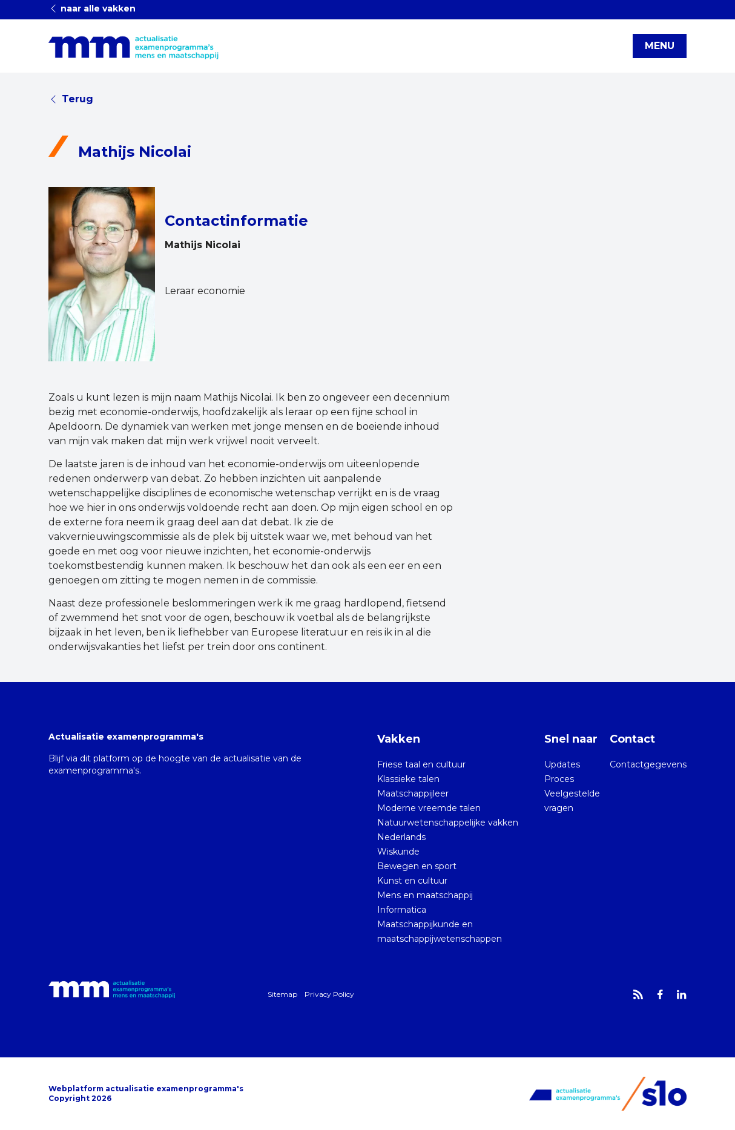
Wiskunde (398, 851)
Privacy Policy (329, 994)
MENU (659, 45)
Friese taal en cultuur (421, 764)
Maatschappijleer (413, 793)
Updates (562, 764)
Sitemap (282, 994)
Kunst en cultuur (412, 880)
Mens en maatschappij (425, 895)
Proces (559, 779)
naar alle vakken (92, 8)
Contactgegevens (648, 764)
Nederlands (401, 837)
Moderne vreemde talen (429, 808)
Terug (70, 99)
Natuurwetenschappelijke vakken (447, 822)
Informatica (401, 909)
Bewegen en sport (416, 866)
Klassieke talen (408, 779)
